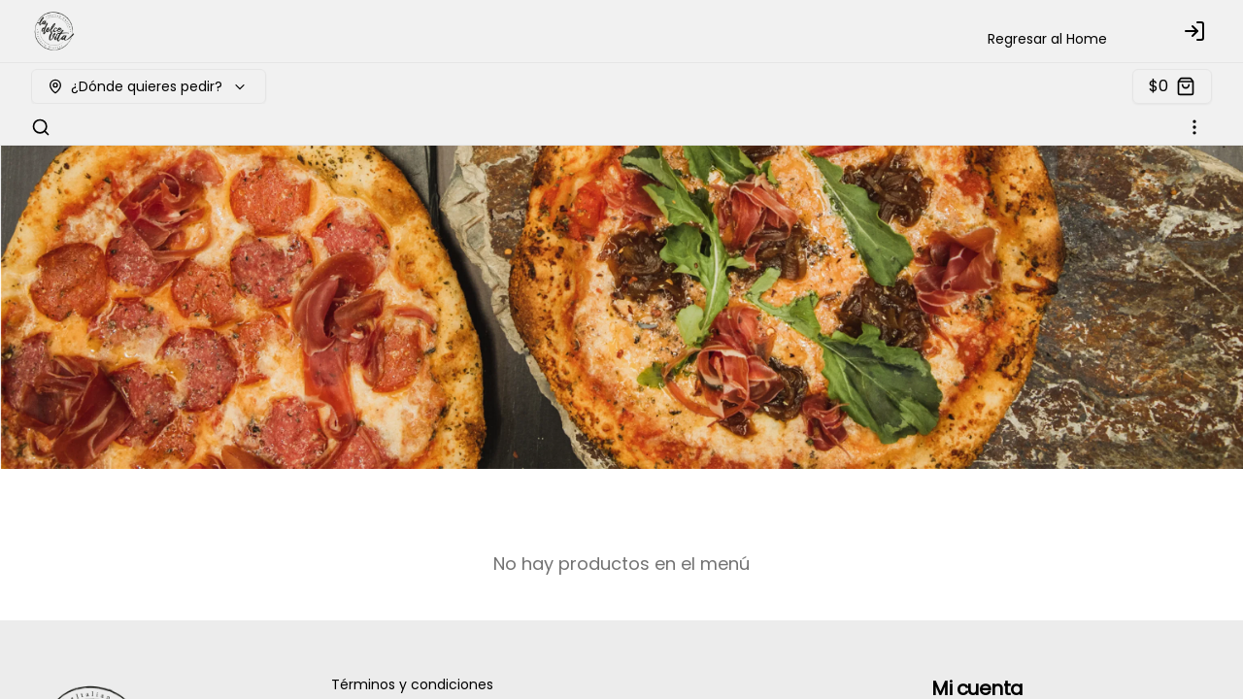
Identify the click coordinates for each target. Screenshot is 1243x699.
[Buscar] (40, 127)
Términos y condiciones (412, 684)
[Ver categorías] (1194, 127)
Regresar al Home (1047, 39)
